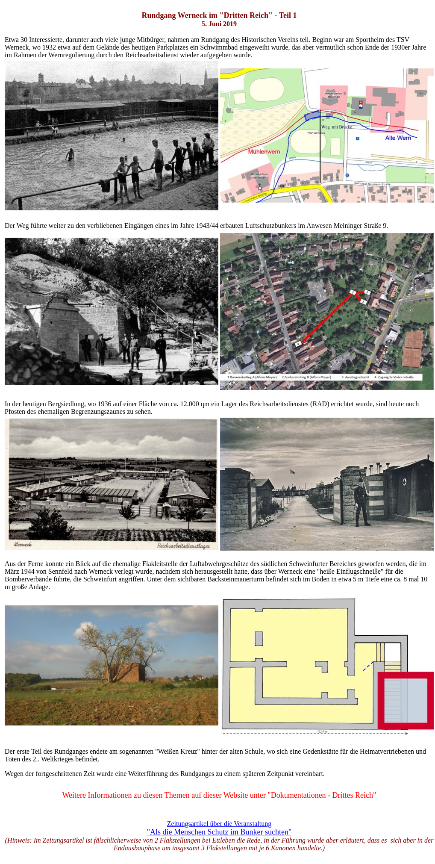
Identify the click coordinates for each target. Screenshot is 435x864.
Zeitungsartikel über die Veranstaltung (219, 823)
